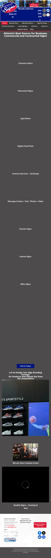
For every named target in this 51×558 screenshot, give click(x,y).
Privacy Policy (25, 552)
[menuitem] (4, 23)
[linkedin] (40, 537)
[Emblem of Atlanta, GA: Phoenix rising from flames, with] (38, 325)
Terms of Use (36, 551)
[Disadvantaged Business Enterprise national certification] (48, 10)
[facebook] (40, 533)
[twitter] (43, 533)
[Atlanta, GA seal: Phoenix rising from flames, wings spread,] (44, 15)
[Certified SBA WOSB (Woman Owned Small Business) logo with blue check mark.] (38, 350)
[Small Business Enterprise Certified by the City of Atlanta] (44, 10)
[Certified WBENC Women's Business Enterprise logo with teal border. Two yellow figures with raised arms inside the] (13, 300)
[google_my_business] (43, 537)
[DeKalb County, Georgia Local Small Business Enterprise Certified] (48, 15)
